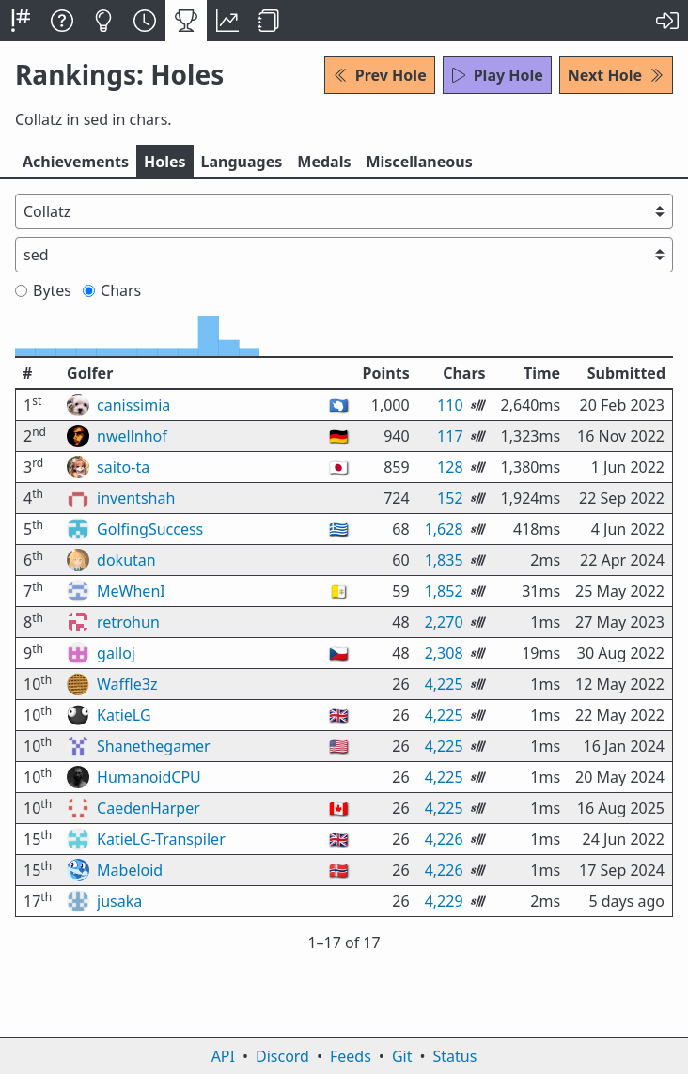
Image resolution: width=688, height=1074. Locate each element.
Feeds (350, 1056)
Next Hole (616, 75)
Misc (419, 161)
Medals (324, 161)
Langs (242, 161)
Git (402, 1056)
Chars (112, 290)
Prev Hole (380, 75)
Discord (282, 1056)
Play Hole (497, 75)
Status (454, 1056)
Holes (165, 161)
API (223, 1056)
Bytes (43, 290)
